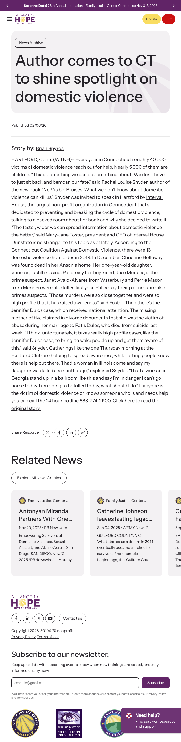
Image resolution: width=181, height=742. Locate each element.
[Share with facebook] (59, 432)
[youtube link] (50, 618)
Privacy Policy (23, 636)
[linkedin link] (28, 618)
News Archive (31, 42)
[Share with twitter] (48, 432)
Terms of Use (48, 636)
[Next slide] (173, 5)
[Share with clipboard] (83, 432)
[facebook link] (16, 618)
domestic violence (53, 167)
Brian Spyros (50, 148)
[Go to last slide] (7, 5)
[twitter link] (39, 618)
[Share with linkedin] (71, 432)
